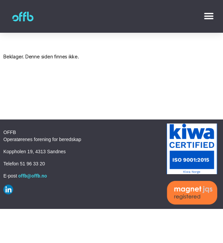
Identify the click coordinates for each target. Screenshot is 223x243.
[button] (208, 16)
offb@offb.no (32, 176)
